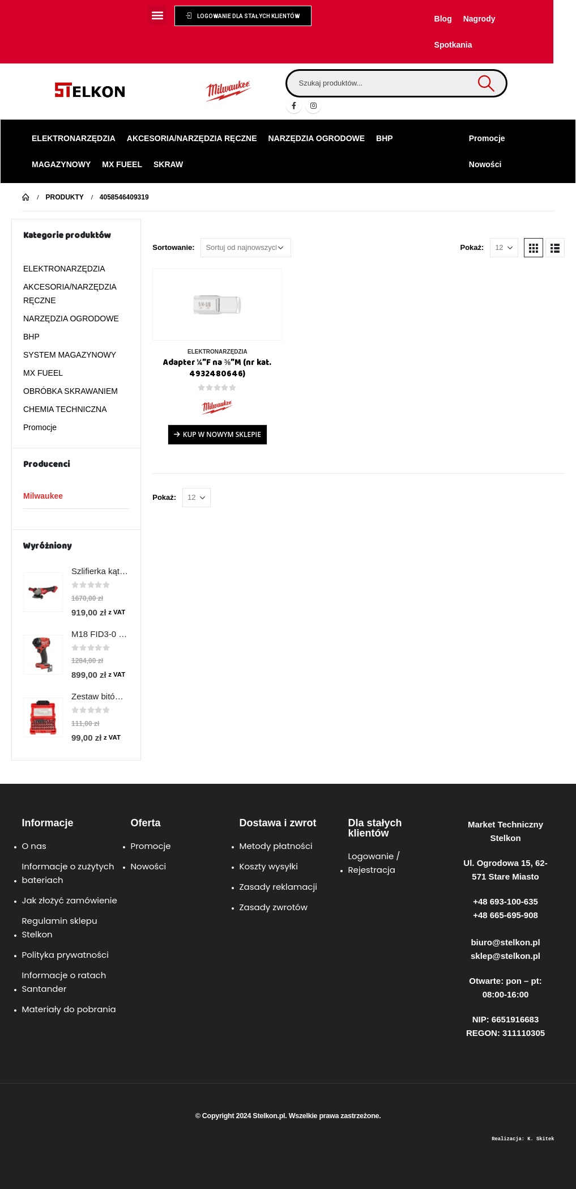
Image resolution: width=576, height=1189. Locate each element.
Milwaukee (43, 495)
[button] (157, 15)
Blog (443, 18)
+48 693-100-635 (505, 901)
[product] (217, 304)
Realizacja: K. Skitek (523, 1139)
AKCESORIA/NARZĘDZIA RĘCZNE (192, 138)
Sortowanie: (173, 247)
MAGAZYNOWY (61, 164)
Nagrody (479, 18)
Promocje (487, 138)
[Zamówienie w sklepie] (245, 247)
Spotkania (453, 44)
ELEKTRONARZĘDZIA (74, 138)
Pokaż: (472, 247)
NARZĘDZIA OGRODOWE (316, 138)
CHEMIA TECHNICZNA (65, 409)
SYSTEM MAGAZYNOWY (69, 354)
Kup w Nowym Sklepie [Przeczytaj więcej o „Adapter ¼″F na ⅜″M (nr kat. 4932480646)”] (222, 434)
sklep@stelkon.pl (505, 956)
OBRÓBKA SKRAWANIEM (70, 391)
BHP (384, 138)
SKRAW (168, 164)
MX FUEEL (122, 164)
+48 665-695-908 (505, 915)
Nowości (485, 164)
